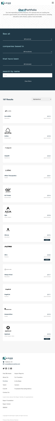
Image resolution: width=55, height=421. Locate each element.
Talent (4, 385)
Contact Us (6, 392)
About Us (5, 377)
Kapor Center (7, 404)
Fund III (5, 388)
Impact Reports (19, 373)
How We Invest (7, 373)
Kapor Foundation (8, 400)
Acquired (47, 259)
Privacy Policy (6, 420)
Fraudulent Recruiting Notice (23, 388)
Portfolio (5, 381)
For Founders (18, 377)
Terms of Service (14, 420)
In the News (18, 381)
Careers (17, 385)
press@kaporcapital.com (12, 364)
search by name (11, 71)
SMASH (5, 407)
